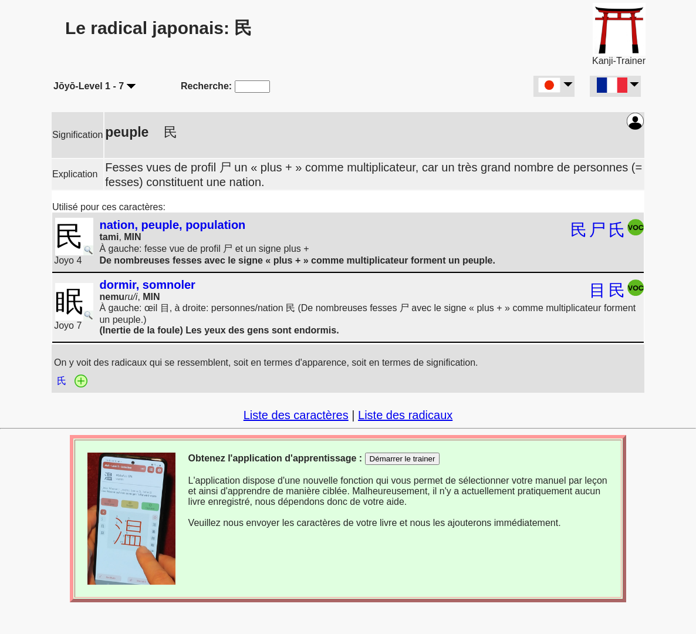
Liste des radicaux (405, 415)
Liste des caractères (296, 415)
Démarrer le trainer (402, 458)
